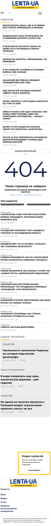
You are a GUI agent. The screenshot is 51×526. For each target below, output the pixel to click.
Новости (5, 489)
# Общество (5, 325)
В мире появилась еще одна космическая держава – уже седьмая (20, 379)
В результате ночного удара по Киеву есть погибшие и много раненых (22, 48)
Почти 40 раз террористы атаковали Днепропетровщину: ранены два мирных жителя (25, 139)
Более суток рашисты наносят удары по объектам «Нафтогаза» (23, 128)
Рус (9, 13)
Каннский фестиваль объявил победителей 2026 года (21, 81)
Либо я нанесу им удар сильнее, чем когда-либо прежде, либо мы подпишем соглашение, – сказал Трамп (25, 115)
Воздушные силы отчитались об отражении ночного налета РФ (23, 37)
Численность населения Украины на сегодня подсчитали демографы (26, 354)
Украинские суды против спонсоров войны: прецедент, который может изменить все (23, 217)
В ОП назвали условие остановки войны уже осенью (23, 71)
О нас (3, 502)
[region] (25, 433)
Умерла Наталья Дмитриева (17, 327)
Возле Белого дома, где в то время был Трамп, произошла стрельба (24, 26)
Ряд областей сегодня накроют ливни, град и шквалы (22, 92)
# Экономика (6, 212)
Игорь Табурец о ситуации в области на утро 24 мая (25, 102)
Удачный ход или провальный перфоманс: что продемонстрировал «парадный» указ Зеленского (23, 287)
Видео (4, 498)
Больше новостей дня (25, 151)
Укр (2, 13)
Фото (3, 494)
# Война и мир (6, 255)
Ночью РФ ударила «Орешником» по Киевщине (25, 60)
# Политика (5, 228)
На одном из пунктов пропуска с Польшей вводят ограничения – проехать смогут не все (23, 405)
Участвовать (34, 470)
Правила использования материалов (9, 508)
